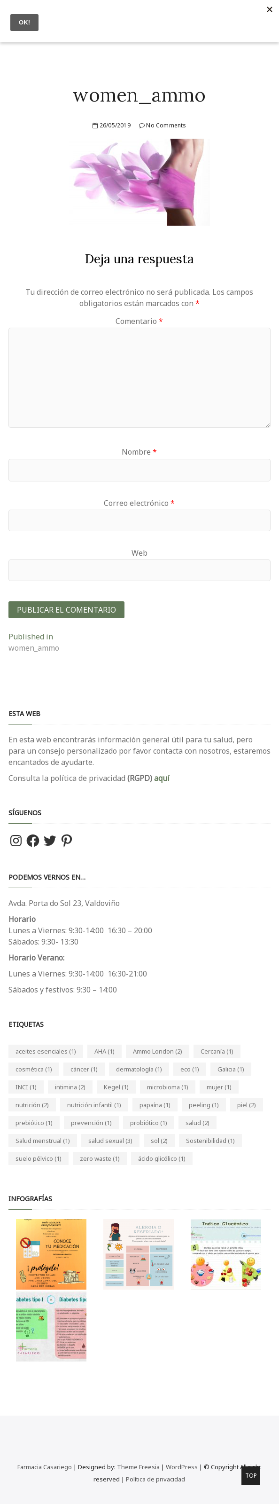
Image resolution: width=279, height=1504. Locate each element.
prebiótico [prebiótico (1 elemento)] (34, 1122)
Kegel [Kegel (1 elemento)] (116, 1087)
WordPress (182, 1467)
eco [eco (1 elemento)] (189, 1069)
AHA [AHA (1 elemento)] (104, 1051)
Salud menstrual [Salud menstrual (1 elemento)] (43, 1140)
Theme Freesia (138, 1467)
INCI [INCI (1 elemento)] (26, 1087)
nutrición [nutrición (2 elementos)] (32, 1105)
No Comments (162, 125)
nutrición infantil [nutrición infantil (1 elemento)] (94, 1105)
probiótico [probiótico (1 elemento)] (148, 1122)
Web (139, 553)
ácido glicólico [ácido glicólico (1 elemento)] (162, 1158)
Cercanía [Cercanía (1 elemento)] (217, 1051)
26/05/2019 (111, 125)
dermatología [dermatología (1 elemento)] (139, 1069)
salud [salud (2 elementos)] (197, 1122)
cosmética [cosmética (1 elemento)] (34, 1069)
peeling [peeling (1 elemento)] (204, 1105)
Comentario (139, 321)
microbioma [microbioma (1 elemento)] (167, 1087)
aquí (161, 778)
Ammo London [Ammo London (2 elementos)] (157, 1051)
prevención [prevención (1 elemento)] (91, 1122)
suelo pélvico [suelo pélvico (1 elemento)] (39, 1158)
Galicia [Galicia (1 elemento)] (230, 1069)
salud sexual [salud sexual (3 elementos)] (110, 1140)
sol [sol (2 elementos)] (159, 1140)
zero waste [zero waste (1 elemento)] (100, 1158)
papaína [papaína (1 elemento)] (155, 1105)
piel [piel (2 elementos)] (246, 1105)
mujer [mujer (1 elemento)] (219, 1087)
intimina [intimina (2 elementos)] (70, 1087)
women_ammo (139, 95)
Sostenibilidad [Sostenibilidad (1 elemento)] (210, 1140)
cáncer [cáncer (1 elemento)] (84, 1069)
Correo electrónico (139, 503)
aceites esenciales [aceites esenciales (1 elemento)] (46, 1051)
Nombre (139, 452)
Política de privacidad (155, 1479)
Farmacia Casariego (44, 1467)
